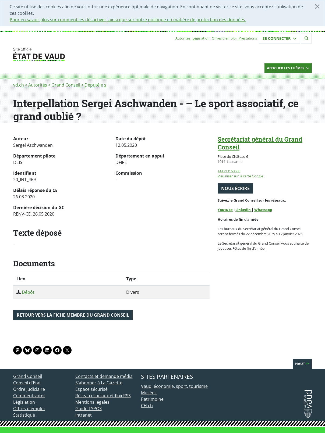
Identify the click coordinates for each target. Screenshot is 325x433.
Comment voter (29, 396)
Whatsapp (263, 209)
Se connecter (279, 38)
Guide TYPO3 (88, 408)
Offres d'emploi (224, 38)
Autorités (182, 38)
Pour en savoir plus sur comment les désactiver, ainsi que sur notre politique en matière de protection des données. (128, 20)
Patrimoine (152, 399)
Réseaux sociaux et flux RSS (103, 396)
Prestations (248, 38)
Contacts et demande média (104, 376)
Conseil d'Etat (27, 383)
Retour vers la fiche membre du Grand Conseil (73, 315)
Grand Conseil (65, 85)
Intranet (83, 415)
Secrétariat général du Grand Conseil (260, 143)
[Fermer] (317, 6)
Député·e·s (95, 85)
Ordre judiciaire (29, 389)
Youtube (225, 209)
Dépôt (28, 292)
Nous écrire (235, 188)
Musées (149, 393)
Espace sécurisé (91, 389)
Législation (201, 38)
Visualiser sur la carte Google (240, 176)
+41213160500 (229, 171)
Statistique (24, 415)
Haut (302, 363)
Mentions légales (92, 402)
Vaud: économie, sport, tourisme (174, 386)
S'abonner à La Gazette (98, 383)
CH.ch (147, 406)
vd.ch (18, 85)
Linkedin (243, 209)
